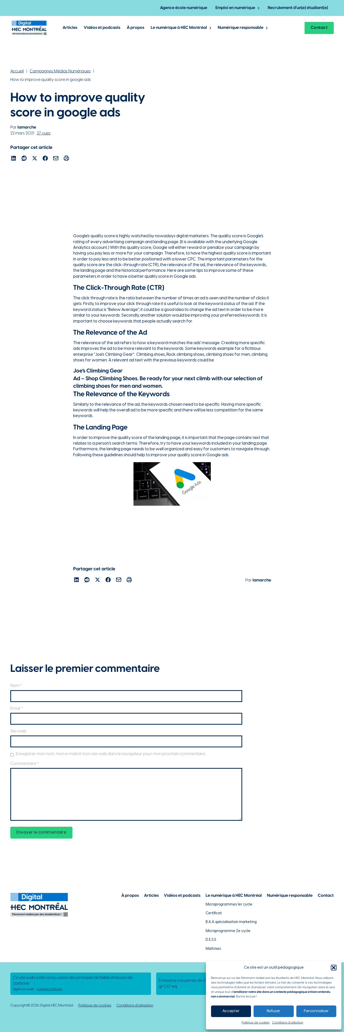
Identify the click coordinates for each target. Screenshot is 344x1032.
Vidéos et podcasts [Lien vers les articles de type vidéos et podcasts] (102, 28)
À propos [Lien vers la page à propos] (130, 895)
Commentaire (24, 764)
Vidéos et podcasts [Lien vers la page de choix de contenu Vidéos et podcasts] (182, 895)
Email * (16, 708)
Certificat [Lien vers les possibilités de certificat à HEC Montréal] (214, 913)
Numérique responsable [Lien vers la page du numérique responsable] (290, 895)
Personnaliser (316, 1011)
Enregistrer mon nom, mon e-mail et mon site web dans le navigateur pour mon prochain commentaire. (111, 754)
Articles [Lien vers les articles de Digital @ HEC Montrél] (70, 28)
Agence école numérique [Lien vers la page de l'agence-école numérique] (183, 8)
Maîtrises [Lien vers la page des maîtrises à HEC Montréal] (213, 949)
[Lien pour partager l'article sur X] (34, 159)
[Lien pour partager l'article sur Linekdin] (13, 159)
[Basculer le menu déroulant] (258, 8)
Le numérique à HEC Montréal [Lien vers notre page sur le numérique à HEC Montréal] (234, 895)
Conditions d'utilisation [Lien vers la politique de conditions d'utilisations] (134, 1006)
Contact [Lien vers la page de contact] (326, 895)
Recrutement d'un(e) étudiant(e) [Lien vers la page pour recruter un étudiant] (298, 8)
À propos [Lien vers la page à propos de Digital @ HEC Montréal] (135, 28)
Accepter (231, 1011)
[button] (333, 967)
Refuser (273, 1011)
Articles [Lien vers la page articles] (151, 895)
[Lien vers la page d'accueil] (29, 28)
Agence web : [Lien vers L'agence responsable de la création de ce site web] (38, 989)
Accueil (17, 71)
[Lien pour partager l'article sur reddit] (24, 159)
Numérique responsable (240, 28)
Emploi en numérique (235, 8)
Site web (18, 731)
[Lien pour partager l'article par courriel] (56, 159)
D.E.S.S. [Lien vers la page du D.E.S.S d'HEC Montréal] (211, 940)
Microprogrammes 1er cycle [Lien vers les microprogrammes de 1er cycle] (229, 905)
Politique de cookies (256, 1022)
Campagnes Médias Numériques (60, 71)
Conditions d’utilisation (287, 1022)
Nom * (16, 685)
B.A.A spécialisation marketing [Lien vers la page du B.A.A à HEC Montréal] (231, 922)
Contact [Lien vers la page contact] (319, 28)
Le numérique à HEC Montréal (179, 28)
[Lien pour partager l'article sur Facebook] (45, 159)
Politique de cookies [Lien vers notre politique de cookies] (94, 1006)
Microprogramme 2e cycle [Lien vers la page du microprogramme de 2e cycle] (228, 931)
